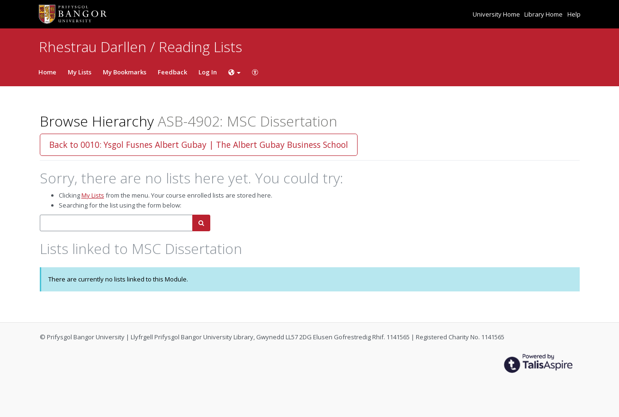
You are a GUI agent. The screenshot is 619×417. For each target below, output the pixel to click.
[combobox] (116, 223)
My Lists (79, 72)
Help (574, 14)
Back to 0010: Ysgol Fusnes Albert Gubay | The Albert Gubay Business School (198, 144)
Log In (207, 72)
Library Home (544, 14)
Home (47, 72)
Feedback (172, 72)
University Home (497, 14)
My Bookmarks (124, 72)
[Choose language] (234, 72)
